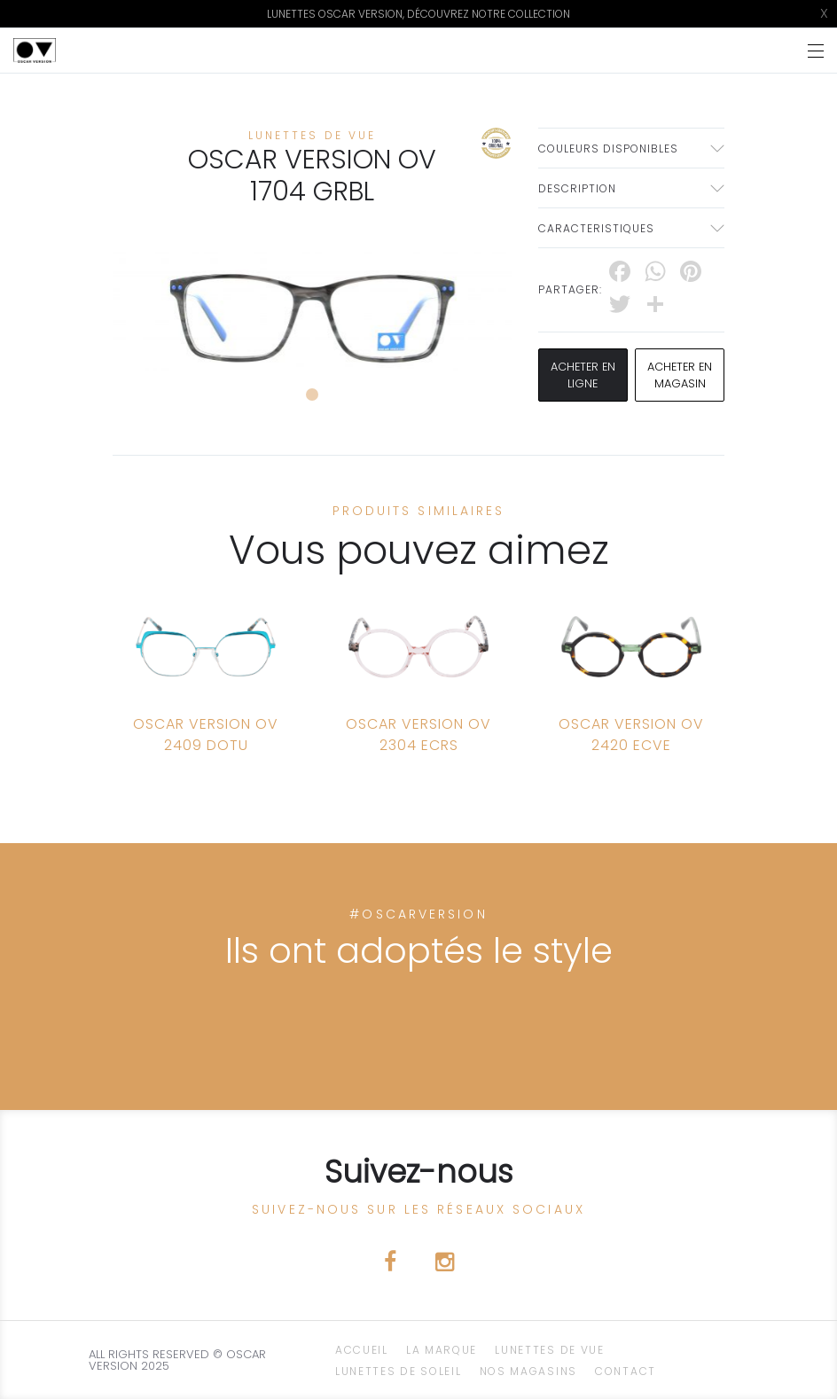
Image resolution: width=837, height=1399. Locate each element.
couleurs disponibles (608, 148)
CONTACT (625, 1371)
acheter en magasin (680, 375)
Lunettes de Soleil (398, 1371)
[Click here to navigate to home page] (34, 50)
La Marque (441, 1349)
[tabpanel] (312, 311)
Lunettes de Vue (550, 1349)
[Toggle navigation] (816, 51)
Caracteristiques (596, 228)
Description (577, 188)
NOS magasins (528, 1371)
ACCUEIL (361, 1349)
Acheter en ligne (582, 375)
